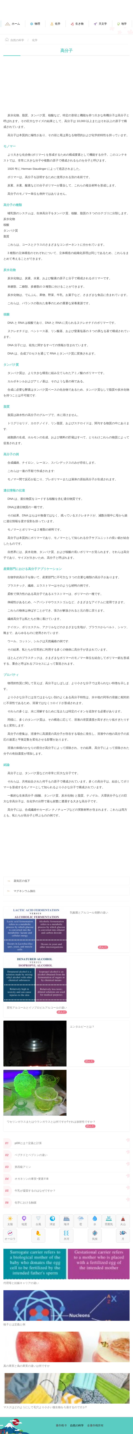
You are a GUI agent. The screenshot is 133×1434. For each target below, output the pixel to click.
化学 (35, 40)
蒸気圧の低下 (22, 880)
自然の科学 (17, 40)
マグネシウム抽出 (24, 891)
